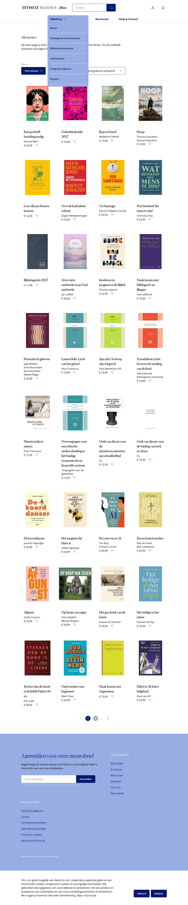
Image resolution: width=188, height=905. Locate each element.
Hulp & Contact (128, 19)
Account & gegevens (32, 810)
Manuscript (117, 775)
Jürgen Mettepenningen (74, 215)
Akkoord (141, 893)
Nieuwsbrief (117, 793)
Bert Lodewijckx (145, 546)
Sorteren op (81, 64)
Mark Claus (67, 696)
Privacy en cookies (31, 834)
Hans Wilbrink (144, 294)
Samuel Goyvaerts (147, 140)
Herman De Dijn (145, 622)
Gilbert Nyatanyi (70, 547)
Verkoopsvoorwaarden (33, 822)
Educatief (116, 781)
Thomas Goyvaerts (147, 136)
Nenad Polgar (31, 374)
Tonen (51, 64)
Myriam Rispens (70, 620)
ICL (100, 460)
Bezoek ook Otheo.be (33, 840)
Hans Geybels (68, 617)
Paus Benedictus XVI (110, 368)
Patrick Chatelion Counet (112, 210)
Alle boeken (117, 763)
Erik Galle (29, 700)
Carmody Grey (145, 215)
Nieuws (80, 19)
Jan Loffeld (67, 294)
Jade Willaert (31, 363)
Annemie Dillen (32, 371)
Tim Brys (104, 543)
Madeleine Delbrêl (109, 136)
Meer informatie (86, 895)
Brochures (102, 19)
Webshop (56, 19)
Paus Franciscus (70, 368)
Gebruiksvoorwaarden (33, 828)
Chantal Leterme (108, 289)
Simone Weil (31, 141)
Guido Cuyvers (32, 617)
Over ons (116, 787)
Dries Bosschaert (33, 367)
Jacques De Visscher (110, 622)
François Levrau (108, 546)
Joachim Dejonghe (34, 543)
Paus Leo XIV (144, 696)
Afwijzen (158, 893)
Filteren (24, 64)
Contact (25, 816)
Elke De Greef (144, 543)
